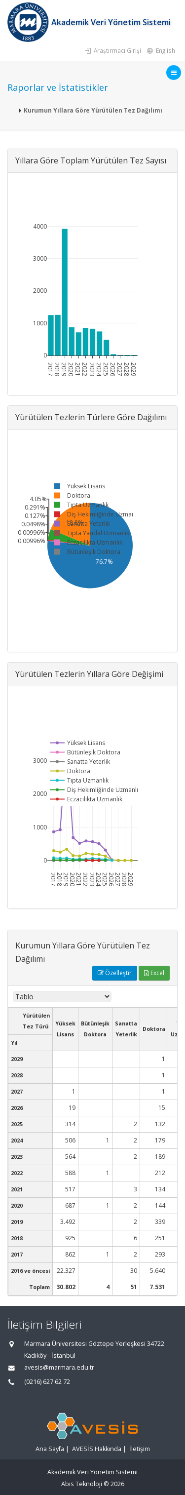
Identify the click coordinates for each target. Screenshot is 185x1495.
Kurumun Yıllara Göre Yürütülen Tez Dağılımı (93, 110)
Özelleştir (115, 973)
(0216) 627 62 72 (47, 1381)
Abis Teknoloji (81, 1484)
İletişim (139, 1449)
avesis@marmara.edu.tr (59, 1367)
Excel (154, 973)
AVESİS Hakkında (96, 1449)
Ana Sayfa (50, 1449)
